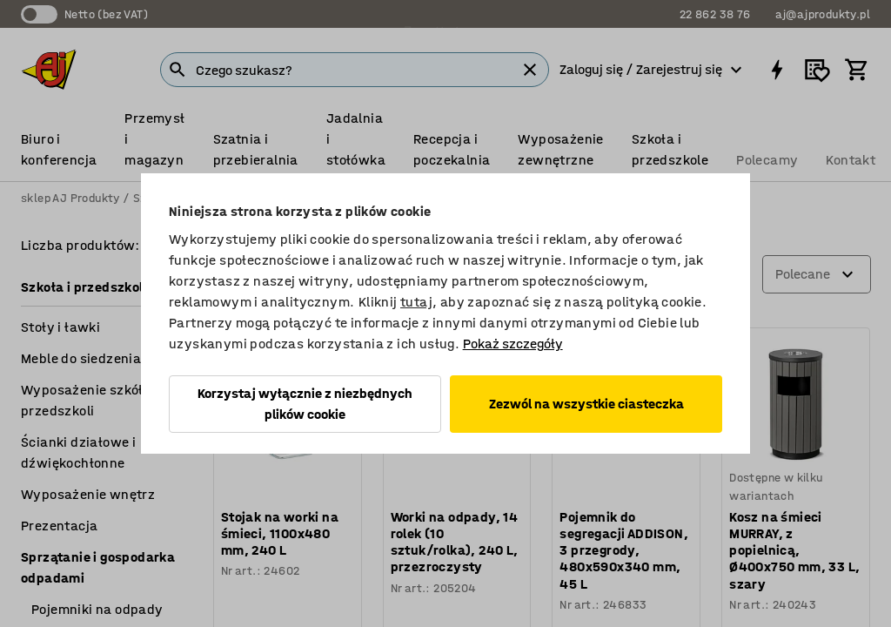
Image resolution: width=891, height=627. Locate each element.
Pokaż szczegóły (513, 343)
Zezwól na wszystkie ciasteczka (586, 403)
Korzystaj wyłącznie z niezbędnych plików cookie (305, 403)
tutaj (416, 301)
